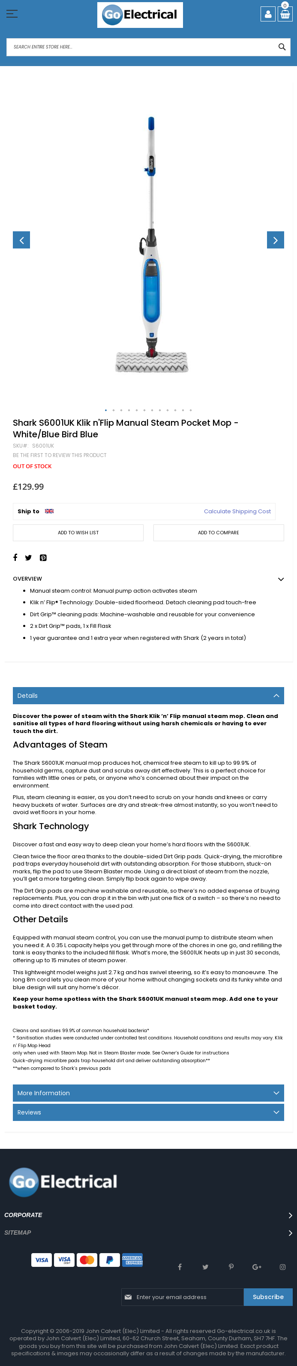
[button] (21, 239)
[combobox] (148, 47)
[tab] (148, 695)
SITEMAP (17, 1232)
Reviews (29, 1112)
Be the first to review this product (60, 455)
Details (28, 695)
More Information (44, 1093)
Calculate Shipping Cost (237, 511)
